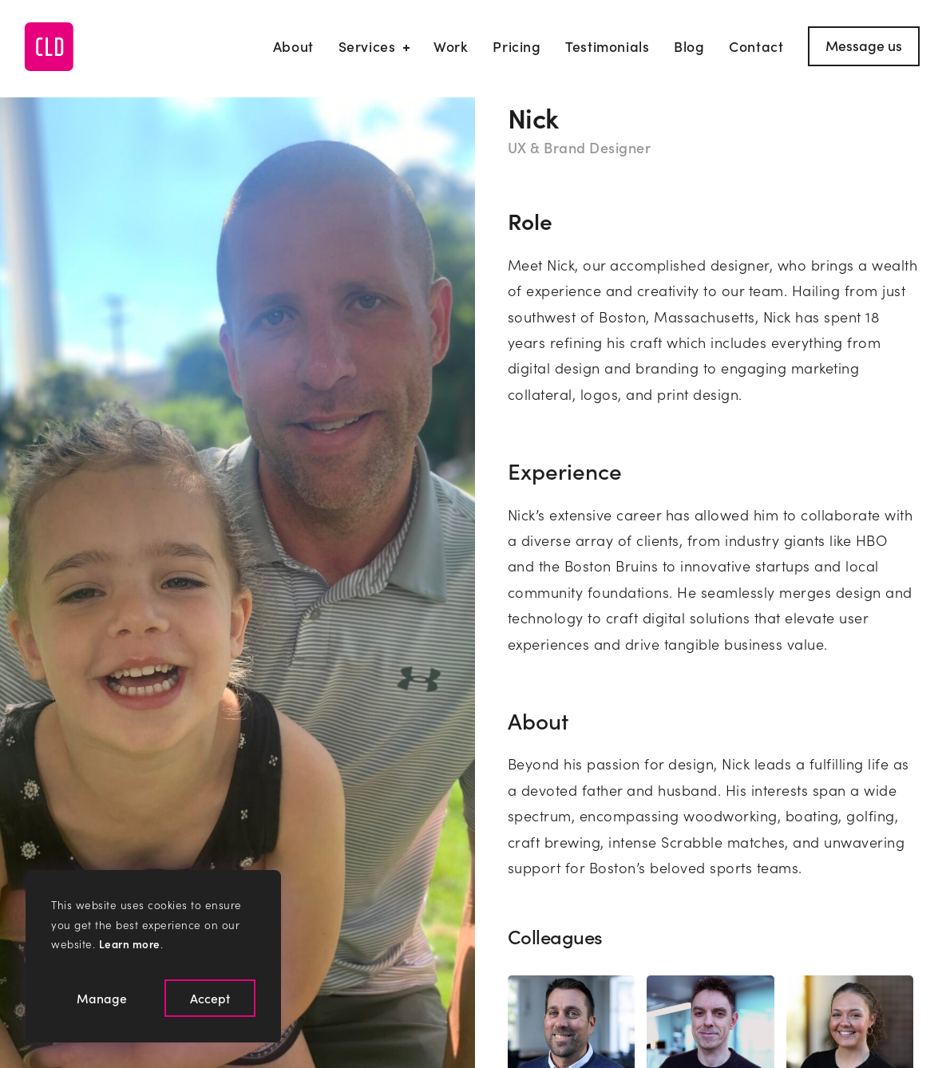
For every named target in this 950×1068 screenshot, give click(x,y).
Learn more (129, 943)
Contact (756, 46)
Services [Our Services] (374, 46)
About (293, 46)
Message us (863, 45)
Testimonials (607, 46)
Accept (210, 998)
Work (450, 46)
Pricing (516, 46)
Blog (689, 46)
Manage (102, 998)
